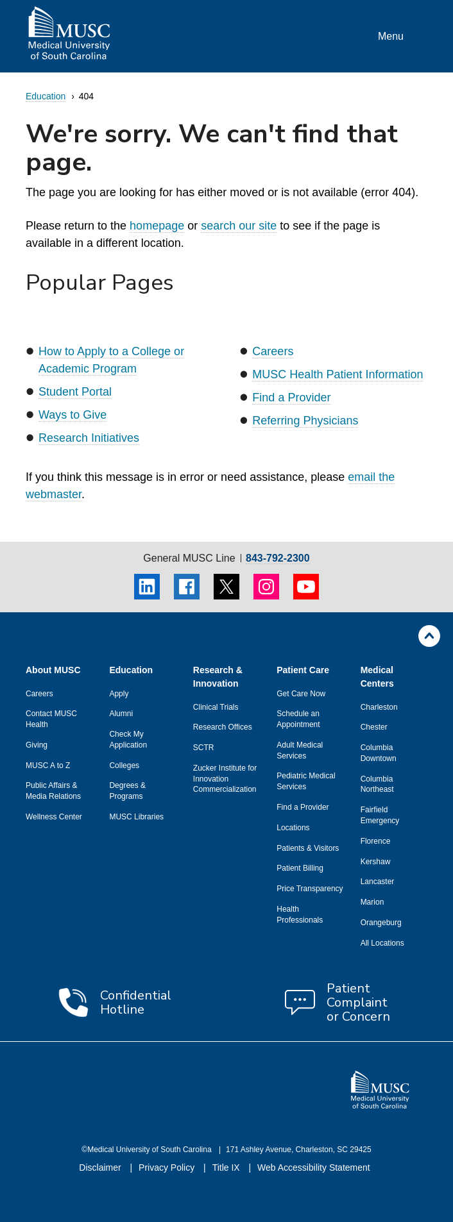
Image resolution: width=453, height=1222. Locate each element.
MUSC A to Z (48, 765)
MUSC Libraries (136, 816)
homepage (157, 225)
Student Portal (75, 391)
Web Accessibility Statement (313, 1167)
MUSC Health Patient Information (337, 374)
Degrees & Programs (127, 791)
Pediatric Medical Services (306, 781)
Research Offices (222, 727)
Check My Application (128, 739)
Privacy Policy (168, 1167)
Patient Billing (300, 868)
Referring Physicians (305, 420)
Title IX (227, 1167)
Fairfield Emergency (380, 815)
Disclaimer (101, 1167)
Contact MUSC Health (51, 719)
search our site (239, 225)
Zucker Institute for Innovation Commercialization (225, 779)
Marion (372, 902)
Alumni (121, 713)
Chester (374, 727)
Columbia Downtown (379, 753)
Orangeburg (381, 922)
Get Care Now (301, 693)
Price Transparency (310, 888)
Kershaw (376, 861)
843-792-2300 (278, 558)
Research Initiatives (88, 437)
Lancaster (378, 881)
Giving (36, 745)
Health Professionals (300, 915)
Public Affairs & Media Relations (53, 791)
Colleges (124, 765)
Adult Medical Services (300, 750)
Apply (118, 693)
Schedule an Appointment (298, 719)
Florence (376, 841)
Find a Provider (291, 397)
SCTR (203, 747)
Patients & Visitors (308, 848)
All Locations (382, 943)
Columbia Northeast (377, 784)
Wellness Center (54, 816)
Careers (272, 351)
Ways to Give (72, 414)
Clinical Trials (216, 707)
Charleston (379, 707)
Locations (293, 827)
